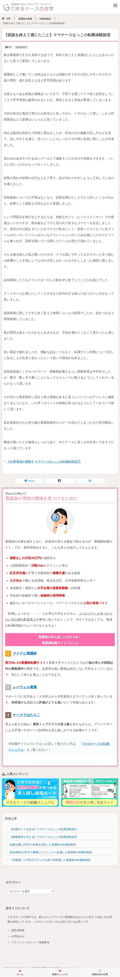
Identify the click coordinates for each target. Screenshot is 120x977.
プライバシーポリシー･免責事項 (30, 942)
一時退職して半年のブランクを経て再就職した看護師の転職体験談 (50, 859)
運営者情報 (17, 930)
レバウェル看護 (25, 687)
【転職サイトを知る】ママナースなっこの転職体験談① (43, 829)
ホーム (20, 972)
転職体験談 (21, 47)
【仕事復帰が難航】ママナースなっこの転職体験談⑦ (44, 461)
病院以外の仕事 (100, 972)
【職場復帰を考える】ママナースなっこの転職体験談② (43, 836)
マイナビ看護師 (25, 653)
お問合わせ (17, 936)
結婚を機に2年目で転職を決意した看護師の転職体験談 (43, 844)
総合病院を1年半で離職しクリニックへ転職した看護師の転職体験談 (51, 852)
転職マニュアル (60, 972)
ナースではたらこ (26, 715)
